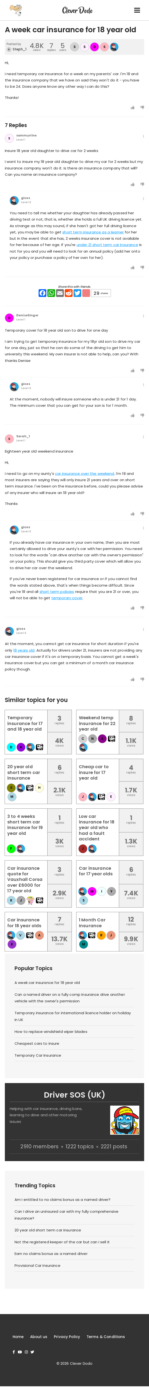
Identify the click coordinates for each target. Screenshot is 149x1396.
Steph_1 (19, 49)
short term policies (57, 591)
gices (25, 198)
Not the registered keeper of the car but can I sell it (62, 1241)
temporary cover (67, 597)
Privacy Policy (67, 1336)
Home (18, 1336)
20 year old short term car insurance (48, 1230)
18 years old (24, 650)
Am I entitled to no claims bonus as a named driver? (63, 1199)
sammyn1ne (26, 135)
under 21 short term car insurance (107, 244)
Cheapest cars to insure (37, 1043)
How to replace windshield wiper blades (51, 1031)
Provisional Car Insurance (37, 1265)
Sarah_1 (23, 436)
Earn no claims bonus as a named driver (51, 1253)
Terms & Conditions (106, 1336)
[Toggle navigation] (137, 10)
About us (38, 1336)
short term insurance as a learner (93, 232)
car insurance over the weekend (84, 473)
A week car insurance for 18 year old (47, 982)
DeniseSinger (27, 315)
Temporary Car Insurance (38, 1055)
